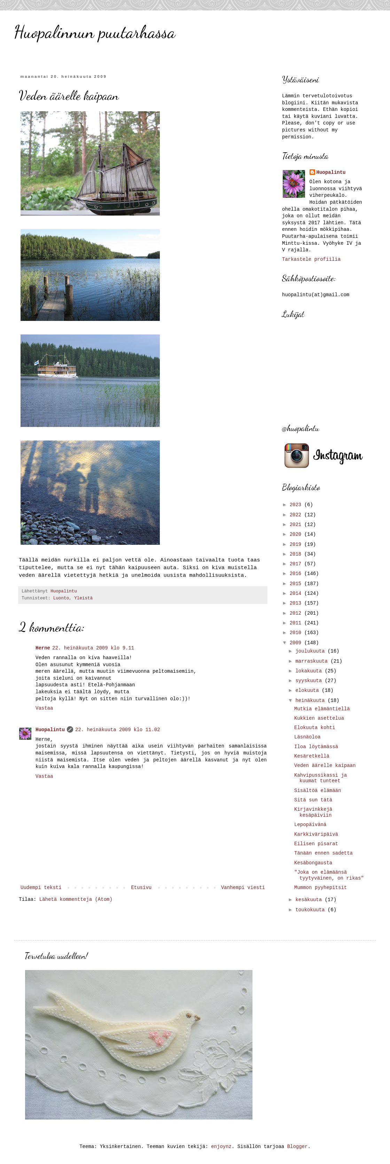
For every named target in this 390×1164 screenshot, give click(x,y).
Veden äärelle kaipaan (325, 765)
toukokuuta (311, 910)
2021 (297, 524)
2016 (297, 573)
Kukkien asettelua (319, 718)
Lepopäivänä (310, 824)
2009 (297, 643)
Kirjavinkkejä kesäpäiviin (313, 812)
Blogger (297, 1146)
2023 (297, 505)
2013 (297, 603)
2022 (297, 515)
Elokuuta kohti (314, 727)
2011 (297, 623)
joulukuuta (311, 651)
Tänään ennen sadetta (323, 853)
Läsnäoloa (307, 737)
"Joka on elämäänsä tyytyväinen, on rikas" (329, 875)
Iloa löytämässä (316, 747)
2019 (297, 544)
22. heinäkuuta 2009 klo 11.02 (117, 730)
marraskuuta (312, 661)
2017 (297, 564)
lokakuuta (310, 671)
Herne (43, 648)
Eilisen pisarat (316, 844)
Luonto (61, 598)
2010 (297, 633)
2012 (297, 613)
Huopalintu (50, 730)
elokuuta (308, 690)
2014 (297, 593)
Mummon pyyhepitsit (320, 887)
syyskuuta (310, 681)
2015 (297, 584)
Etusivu (141, 887)
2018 (297, 554)
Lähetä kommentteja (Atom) (75, 899)
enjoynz (221, 1146)
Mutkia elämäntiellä (322, 709)
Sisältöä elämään (317, 790)
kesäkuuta (310, 900)
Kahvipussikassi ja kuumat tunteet (320, 778)
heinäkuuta (311, 700)
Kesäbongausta (313, 863)
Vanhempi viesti (243, 887)
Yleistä (83, 598)
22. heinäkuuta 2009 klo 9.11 (93, 648)
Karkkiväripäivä (316, 834)
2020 (297, 534)
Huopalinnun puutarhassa (95, 32)
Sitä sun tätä (313, 800)
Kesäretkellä (311, 756)
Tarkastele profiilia (311, 259)
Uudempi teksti (41, 887)
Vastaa (44, 708)
